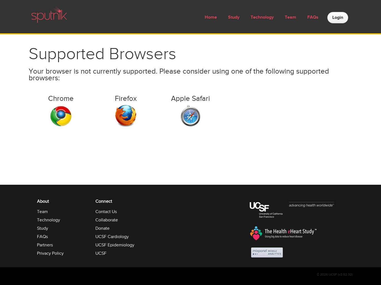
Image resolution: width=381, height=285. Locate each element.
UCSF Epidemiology (114, 245)
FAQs (312, 17)
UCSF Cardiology (112, 236)
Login (337, 17)
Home (211, 17)
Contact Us (106, 211)
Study (233, 17)
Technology (262, 17)
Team (290, 17)
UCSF (101, 253)
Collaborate (106, 220)
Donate (102, 228)
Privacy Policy (50, 253)
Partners (45, 245)
